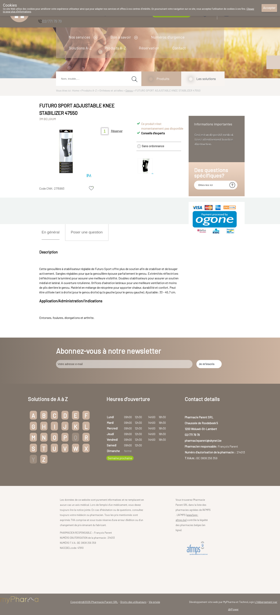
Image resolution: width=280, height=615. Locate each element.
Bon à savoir (120, 37)
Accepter (269, 8)
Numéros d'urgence (168, 37)
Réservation (149, 48)
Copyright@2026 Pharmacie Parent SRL (94, 602)
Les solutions (206, 79)
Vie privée (154, 602)
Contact (179, 48)
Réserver (116, 131)
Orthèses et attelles (111, 90)
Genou (129, 90)
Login (236, 14)
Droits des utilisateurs (133, 602)
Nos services (79, 37)
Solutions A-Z (80, 48)
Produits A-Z (115, 48)
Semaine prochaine (120, 458)
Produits (163, 79)
